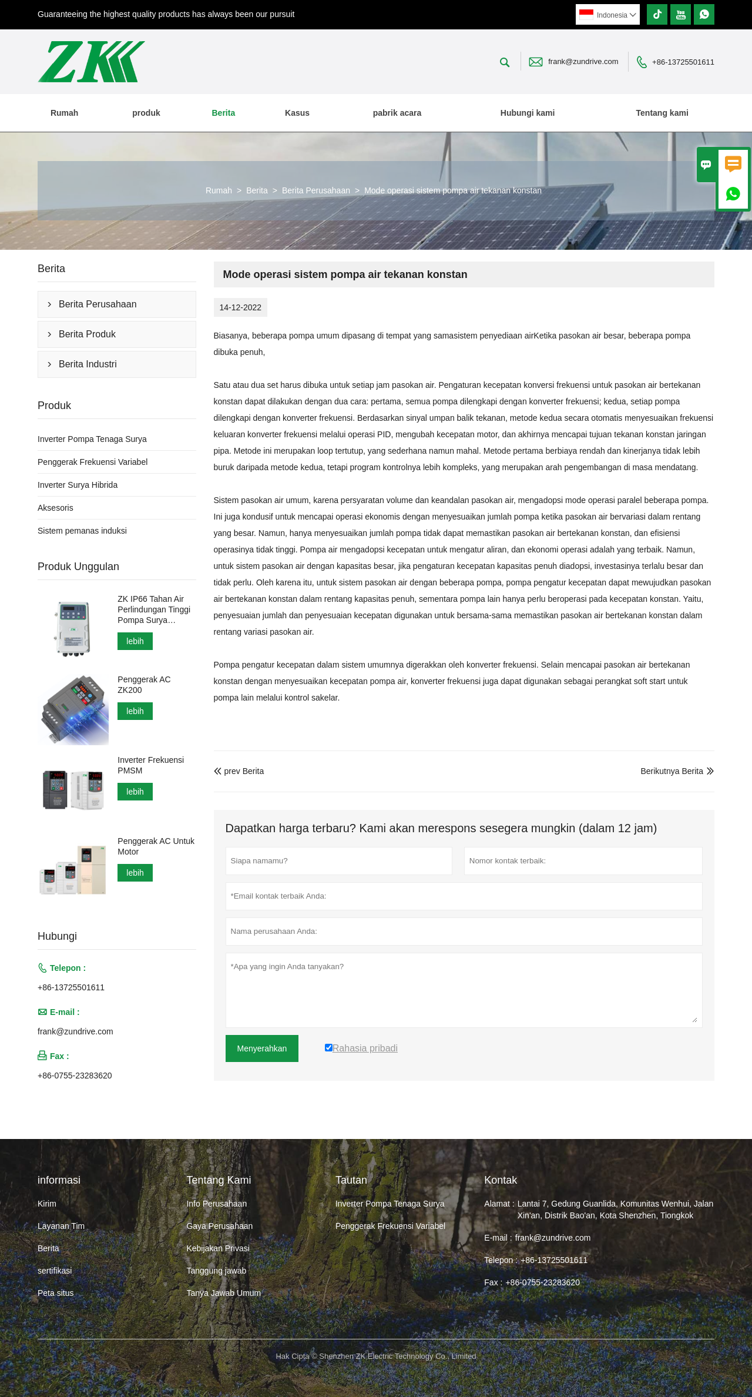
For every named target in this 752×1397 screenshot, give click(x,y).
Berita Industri (88, 364)
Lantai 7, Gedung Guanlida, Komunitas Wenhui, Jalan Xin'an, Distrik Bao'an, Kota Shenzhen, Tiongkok (616, 1209)
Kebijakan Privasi (217, 1248)
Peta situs (55, 1293)
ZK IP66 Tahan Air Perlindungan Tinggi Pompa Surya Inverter (154, 609)
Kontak (500, 1180)
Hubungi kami (528, 113)
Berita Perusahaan (316, 190)
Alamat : (499, 1203)
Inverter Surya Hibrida (78, 485)
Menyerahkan (262, 1048)
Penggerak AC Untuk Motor (156, 846)
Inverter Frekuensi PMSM (151, 765)
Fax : (493, 1282)
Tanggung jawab (216, 1270)
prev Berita (239, 771)
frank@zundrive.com (583, 61)
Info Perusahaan (216, 1203)
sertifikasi (55, 1270)
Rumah (64, 113)
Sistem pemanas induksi (82, 530)
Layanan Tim (61, 1226)
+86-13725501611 (683, 62)
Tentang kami (662, 113)
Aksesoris (55, 507)
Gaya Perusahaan (219, 1226)
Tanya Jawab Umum (223, 1293)
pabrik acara (397, 113)
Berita (223, 113)
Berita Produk (87, 334)
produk (146, 113)
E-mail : (498, 1237)
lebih (135, 641)
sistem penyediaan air (493, 335)
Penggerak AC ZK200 (144, 685)
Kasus (297, 113)
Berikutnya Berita (671, 771)
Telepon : (501, 1260)
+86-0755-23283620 (75, 1075)
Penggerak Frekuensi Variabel (92, 462)
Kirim (47, 1203)
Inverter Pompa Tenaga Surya (92, 439)
